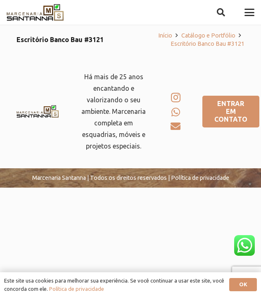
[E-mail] (175, 126)
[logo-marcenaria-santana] (35, 12)
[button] (221, 12)
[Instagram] (175, 97)
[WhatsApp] (175, 112)
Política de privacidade (76, 289)
